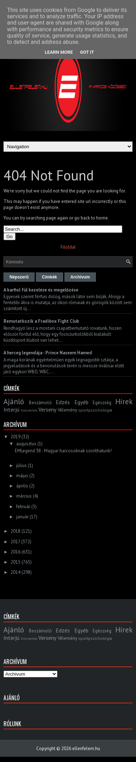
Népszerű (19, 277)
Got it (87, 52)
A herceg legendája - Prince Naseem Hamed (48, 353)
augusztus (26, 444)
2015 (15, 562)
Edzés (63, 402)
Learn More (59, 52)
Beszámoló (40, 403)
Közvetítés (29, 410)
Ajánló (14, 401)
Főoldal (68, 247)
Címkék (49, 277)
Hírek (123, 401)
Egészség (102, 403)
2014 (15, 572)
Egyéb (81, 402)
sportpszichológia (95, 410)
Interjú (11, 409)
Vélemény (67, 410)
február (23, 507)
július (21, 465)
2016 (15, 552)
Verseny (47, 409)
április (22, 486)
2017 (15, 542)
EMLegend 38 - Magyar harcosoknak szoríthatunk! (63, 451)
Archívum (80, 277)
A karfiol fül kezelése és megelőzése (41, 290)
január (22, 517)
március (24, 496)
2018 (15, 531)
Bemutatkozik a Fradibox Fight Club (41, 321)
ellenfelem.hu (86, 748)
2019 (15, 437)
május (22, 476)
